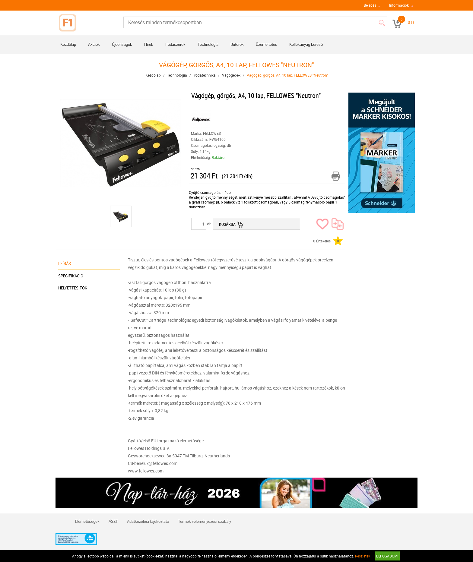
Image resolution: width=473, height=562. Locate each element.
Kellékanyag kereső (306, 44)
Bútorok (237, 44)
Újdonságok (122, 44)
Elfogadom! (387, 556)
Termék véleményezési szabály (204, 521)
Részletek (362, 556)
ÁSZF (113, 521)
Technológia (208, 44)
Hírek (148, 44)
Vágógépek (231, 75)
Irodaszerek (175, 44)
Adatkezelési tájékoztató (148, 521)
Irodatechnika (204, 75)
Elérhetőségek (87, 521)
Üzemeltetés (266, 44)
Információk (399, 5)
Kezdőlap (68, 44)
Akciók (94, 44)
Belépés (370, 5)
